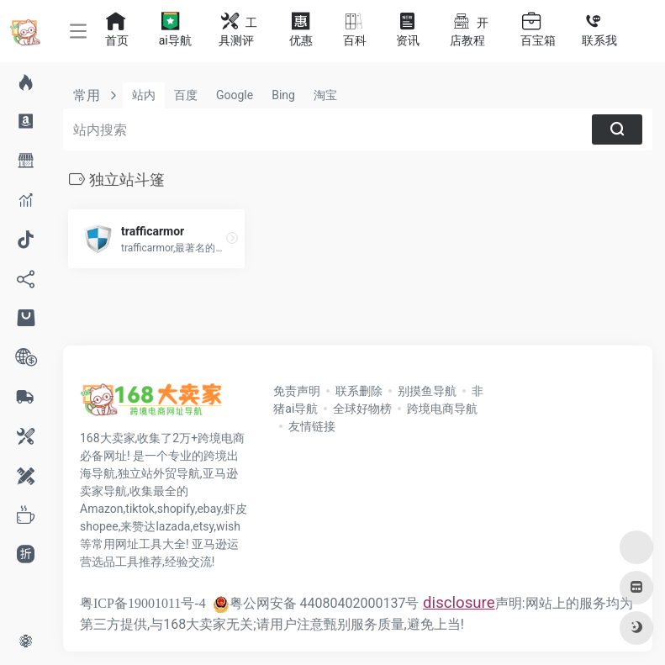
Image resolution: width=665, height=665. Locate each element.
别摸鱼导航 (427, 391)
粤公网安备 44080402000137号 (316, 603)
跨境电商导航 (442, 408)
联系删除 (359, 391)
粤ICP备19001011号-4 (143, 603)
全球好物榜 (362, 408)
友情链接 (311, 426)
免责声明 (296, 391)
